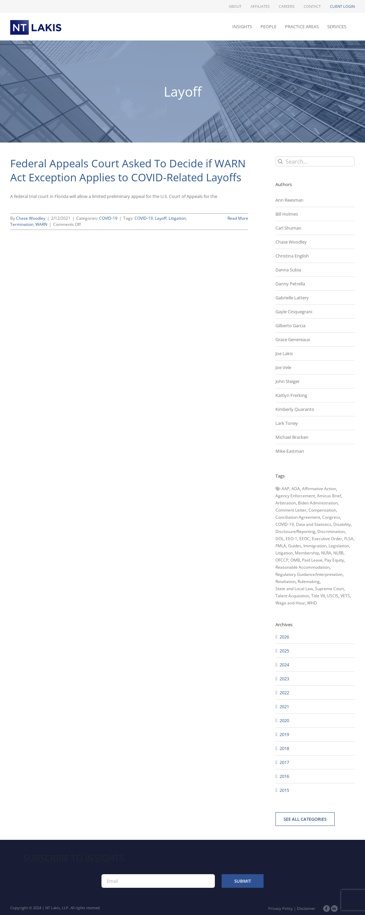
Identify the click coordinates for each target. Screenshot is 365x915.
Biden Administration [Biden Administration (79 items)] (318, 503)
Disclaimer (306, 908)
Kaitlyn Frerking (291, 395)
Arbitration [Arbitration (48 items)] (285, 503)
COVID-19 (108, 218)
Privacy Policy (280, 908)
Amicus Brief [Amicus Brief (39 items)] (329, 496)
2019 (284, 734)
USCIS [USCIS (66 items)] (332, 596)
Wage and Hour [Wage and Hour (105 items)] (290, 603)
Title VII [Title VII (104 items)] (318, 596)
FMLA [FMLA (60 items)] (280, 546)
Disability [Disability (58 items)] (342, 524)
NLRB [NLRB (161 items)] (338, 553)
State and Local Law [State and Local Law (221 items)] (294, 589)
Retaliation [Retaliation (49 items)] (285, 581)
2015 (284, 790)
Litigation (177, 218)
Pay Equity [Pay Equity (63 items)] (334, 560)
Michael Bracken (291, 437)
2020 (284, 720)
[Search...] (315, 161)
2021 (284, 706)
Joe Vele (283, 367)
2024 (284, 665)
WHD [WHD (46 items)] (312, 603)
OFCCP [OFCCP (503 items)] (281, 560)
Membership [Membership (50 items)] (307, 553)
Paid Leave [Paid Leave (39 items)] (312, 560)
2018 (284, 748)
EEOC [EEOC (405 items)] (304, 539)
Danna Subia (288, 270)
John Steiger (287, 381)
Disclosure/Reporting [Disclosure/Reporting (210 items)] (295, 531)
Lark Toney (286, 423)
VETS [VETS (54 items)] (345, 596)
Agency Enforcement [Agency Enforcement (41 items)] (295, 496)
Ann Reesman (289, 200)
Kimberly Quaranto (294, 409)
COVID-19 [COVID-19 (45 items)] (284, 524)
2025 (284, 651)
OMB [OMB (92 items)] (295, 560)
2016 (284, 776)
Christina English (292, 256)
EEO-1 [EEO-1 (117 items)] (291, 539)
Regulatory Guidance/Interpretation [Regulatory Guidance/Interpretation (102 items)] (309, 574)
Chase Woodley (30, 218)
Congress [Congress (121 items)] (331, 517)
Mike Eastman (289, 451)
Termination (21, 224)
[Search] (280, 161)
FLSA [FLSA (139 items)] (348, 539)
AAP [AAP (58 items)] (285, 489)
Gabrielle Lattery (292, 298)
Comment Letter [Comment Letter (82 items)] (290, 510)
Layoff (160, 218)
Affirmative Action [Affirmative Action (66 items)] (319, 489)
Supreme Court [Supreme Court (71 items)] (329, 589)
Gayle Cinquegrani (293, 312)
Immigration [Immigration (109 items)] (315, 546)
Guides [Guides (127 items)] (294, 546)
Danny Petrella (290, 284)
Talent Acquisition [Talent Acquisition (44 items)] (292, 596)
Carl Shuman (288, 228)
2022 (284, 692)
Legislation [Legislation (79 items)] (339, 546)
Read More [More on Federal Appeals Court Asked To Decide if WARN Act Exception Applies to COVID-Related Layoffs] (237, 218)
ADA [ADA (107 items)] (295, 489)
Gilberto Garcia (290, 325)
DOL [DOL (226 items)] (279, 539)
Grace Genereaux (292, 339)
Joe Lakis (284, 353)
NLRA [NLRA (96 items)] (326, 553)
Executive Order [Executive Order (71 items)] (327, 539)
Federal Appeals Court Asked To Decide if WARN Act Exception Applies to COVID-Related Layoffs (127, 170)
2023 (284, 679)
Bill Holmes (286, 214)
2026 (284, 637)
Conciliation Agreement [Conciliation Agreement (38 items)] (297, 517)
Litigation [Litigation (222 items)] (284, 553)
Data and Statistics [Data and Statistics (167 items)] (313, 524)
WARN (41, 224)
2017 (284, 762)
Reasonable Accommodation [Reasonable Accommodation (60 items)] (302, 567)
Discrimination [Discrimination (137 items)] (331, 531)
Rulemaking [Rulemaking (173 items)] (309, 581)
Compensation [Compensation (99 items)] (322, 510)
